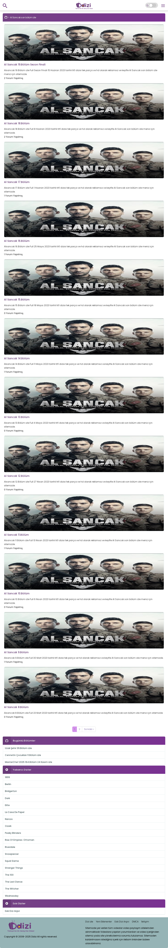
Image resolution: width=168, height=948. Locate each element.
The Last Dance (14, 881)
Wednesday (11, 895)
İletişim (145, 921)
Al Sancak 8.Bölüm (16, 707)
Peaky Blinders (13, 833)
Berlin (8, 784)
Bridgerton (11, 791)
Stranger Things (14, 867)
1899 (7, 777)
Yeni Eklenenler (104, 921)
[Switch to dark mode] (151, 5)
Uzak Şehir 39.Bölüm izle (18, 748)
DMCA (135, 921)
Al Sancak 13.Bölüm (16, 417)
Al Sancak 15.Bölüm (16, 299)
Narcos (9, 819)
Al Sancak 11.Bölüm (16, 535)
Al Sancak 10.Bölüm (16, 593)
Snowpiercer (12, 854)
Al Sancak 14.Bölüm (17, 358)
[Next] (89, 729)
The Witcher (12, 888)
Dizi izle (89, 921)
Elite (7, 805)
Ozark (8, 826)
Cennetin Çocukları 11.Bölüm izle (23, 755)
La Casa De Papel (14, 812)
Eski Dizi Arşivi (12, 911)
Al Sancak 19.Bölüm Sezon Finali (24, 64)
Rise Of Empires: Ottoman (19, 839)
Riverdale (10, 847)
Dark (7, 798)
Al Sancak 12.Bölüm (16, 476)
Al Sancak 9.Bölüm (16, 652)
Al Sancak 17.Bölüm (16, 182)
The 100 (9, 874)
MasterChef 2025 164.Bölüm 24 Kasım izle (28, 762)
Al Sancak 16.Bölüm (16, 241)
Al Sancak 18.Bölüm (16, 123)
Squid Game (12, 860)
